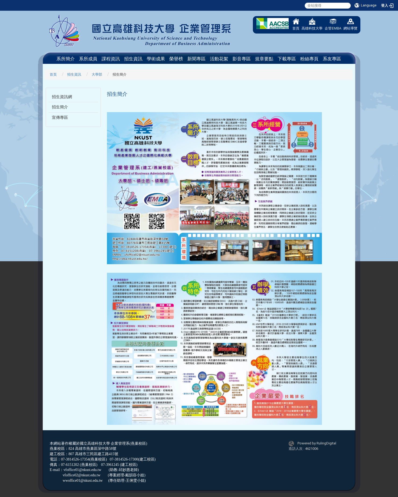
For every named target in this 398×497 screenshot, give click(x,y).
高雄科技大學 (312, 24)
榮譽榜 (176, 58)
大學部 (97, 74)
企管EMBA (333, 24)
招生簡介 (60, 107)
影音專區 (241, 58)
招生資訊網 (62, 96)
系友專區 (332, 58)
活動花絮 (219, 58)
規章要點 (264, 58)
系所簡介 (65, 58)
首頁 (295, 24)
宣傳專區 (60, 117)
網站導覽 (350, 24)
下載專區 (287, 58)
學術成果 (156, 58)
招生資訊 (133, 58)
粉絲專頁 (309, 58)
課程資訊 (111, 58)
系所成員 (88, 58)
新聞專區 (196, 58)
